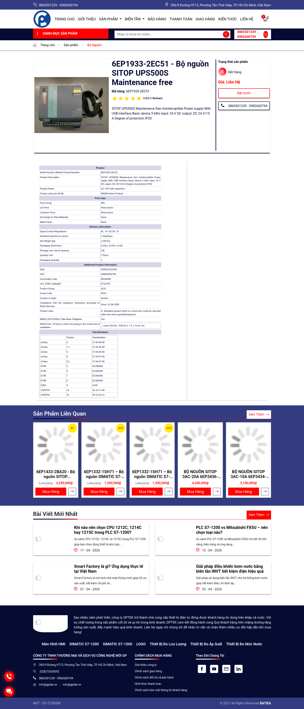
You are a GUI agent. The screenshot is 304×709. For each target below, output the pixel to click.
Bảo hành (157, 19)
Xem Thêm (259, 414)
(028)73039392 (49, 671)
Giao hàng (205, 19)
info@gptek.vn (48, 684)
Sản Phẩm (109, 19)
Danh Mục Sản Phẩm (56, 33)
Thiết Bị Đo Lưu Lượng (168, 644)
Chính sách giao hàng (148, 671)
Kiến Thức (227, 19)
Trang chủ (64, 19)
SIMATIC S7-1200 (84, 644)
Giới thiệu (87, 19)
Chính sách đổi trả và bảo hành (154, 677)
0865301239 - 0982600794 (58, 5)
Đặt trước (244, 93)
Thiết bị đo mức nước (244, 644)
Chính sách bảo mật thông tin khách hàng (161, 690)
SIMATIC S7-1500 (117, 644)
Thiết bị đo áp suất (206, 644)
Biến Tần (133, 19)
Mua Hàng (50, 491)
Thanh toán (180, 19)
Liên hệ (246, 19)
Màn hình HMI (53, 644)
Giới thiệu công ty (146, 664)
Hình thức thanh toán (148, 683)
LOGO (141, 644)
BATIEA (265, 703)
